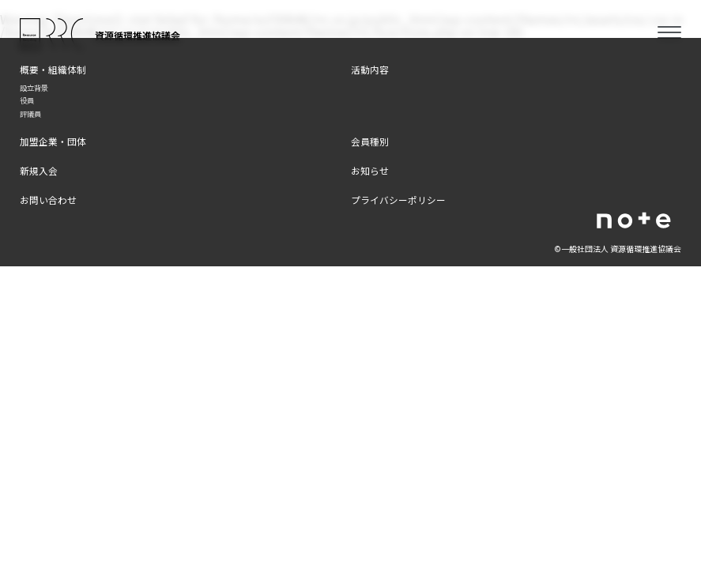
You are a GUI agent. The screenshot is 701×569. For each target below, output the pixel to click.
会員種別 (370, 141)
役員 (27, 100)
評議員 (30, 113)
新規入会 (39, 170)
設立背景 (34, 87)
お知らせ (370, 170)
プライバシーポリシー (398, 199)
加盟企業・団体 (53, 141)
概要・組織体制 (53, 69)
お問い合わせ (48, 199)
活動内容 (370, 69)
